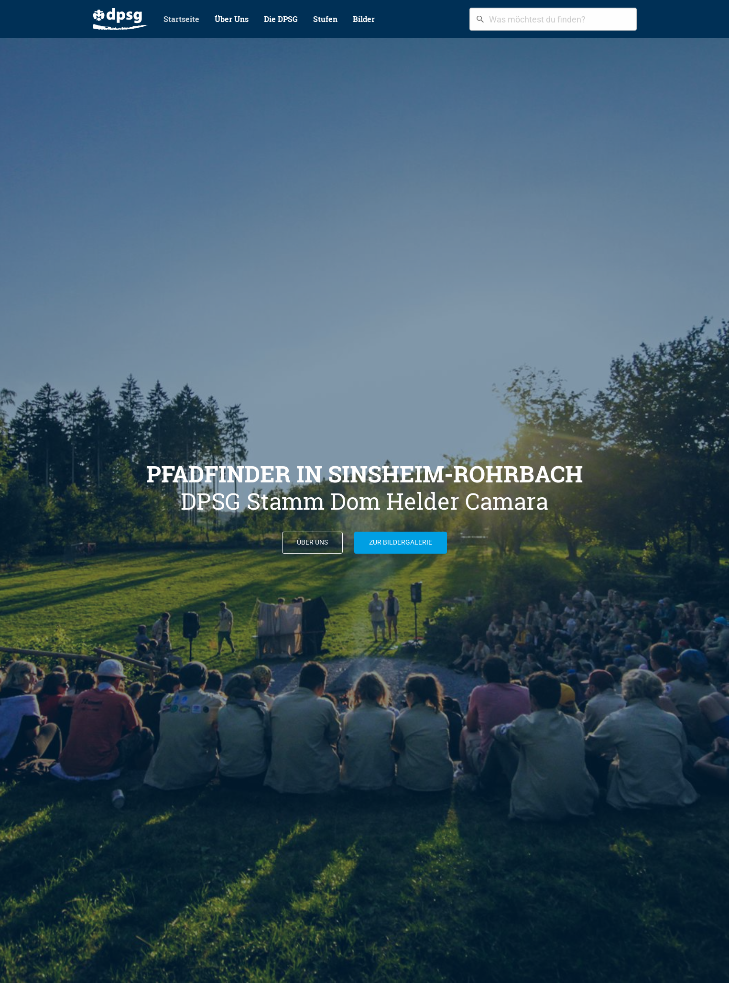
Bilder (364, 19)
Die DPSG (281, 19)
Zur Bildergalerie (400, 542)
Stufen (325, 19)
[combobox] (553, 19)
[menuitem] (120, 19)
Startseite (181, 19)
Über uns (312, 542)
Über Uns (232, 19)
